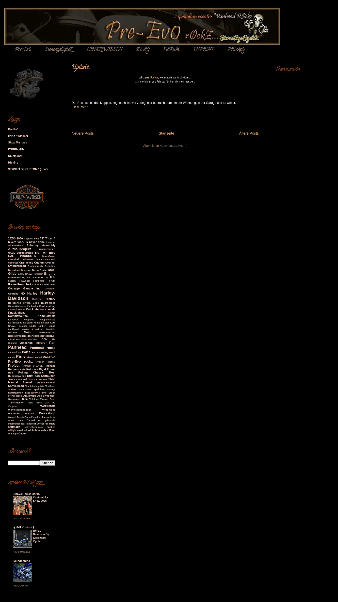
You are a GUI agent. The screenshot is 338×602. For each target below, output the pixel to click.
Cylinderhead (17, 265)
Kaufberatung (47, 306)
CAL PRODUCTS (22, 255)
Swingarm (14, 399)
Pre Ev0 (13, 129)
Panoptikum (14, 352)
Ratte (35, 369)
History (50, 298)
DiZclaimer (15, 155)
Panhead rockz (42, 348)
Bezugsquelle (25, 252)
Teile (25, 398)
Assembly (48, 245)
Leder (32, 325)
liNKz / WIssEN (18, 135)
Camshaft (14, 259)
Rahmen (13, 369)
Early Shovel (25, 273)
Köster (45, 322)
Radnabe (50, 365)
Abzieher (50, 242)
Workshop (47, 413)
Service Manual (17, 379)
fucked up (34, 420)
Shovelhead (16, 385)
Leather (23, 326)
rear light (26, 423)
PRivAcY (236, 50)
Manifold (50, 329)
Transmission (16, 402)
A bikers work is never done (31, 240)
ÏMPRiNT (203, 50)
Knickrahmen (35, 309)
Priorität (51, 362)
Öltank (22, 433)
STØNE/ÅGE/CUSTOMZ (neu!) (28, 169)
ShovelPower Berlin (26, 493)
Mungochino (21, 560)
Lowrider (37, 329)
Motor (28, 332)
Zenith (20, 417)
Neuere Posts (83, 133)
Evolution (38, 277)
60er (36, 238)
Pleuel (38, 357)
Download (14, 270)
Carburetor (27, 259)
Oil (53, 339)
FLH (52, 277)
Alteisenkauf (15, 245)
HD (23, 293)
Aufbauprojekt (19, 249)
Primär (40, 361)
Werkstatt (47, 406)
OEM (44, 339)
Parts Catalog (40, 352)
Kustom (28, 322)
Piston (30, 357)
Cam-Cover (48, 256)
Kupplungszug (47, 319)
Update (154, 77)
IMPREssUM (16, 149)
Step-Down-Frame (36, 392)
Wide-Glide (48, 409)
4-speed (28, 238)
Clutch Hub (49, 259)
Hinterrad (37, 299)
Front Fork (24, 284)
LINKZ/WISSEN (104, 50)
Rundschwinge (17, 376)
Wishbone (14, 413)
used (20, 430)
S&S (37, 376)
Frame (12, 284)
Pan (52, 343)
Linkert (42, 326)
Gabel (36, 284)
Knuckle (49, 309)
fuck (20, 420)
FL (47, 277)
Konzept (13, 319)
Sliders (12, 389)
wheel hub (30, 430)
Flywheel (24, 280)
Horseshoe (14, 302)
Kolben (51, 313)
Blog (52, 252)
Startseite (166, 133)
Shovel (27, 382)
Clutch (38, 259)
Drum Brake (39, 270)
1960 (20, 238)
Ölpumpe (13, 433)
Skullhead (50, 386)
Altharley (33, 245)
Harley (32, 293)
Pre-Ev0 (23, 50)
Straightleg (29, 395)
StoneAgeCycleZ (58, 50)
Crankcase (26, 262)
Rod (10, 372)
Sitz (42, 386)
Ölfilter (51, 430)
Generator (50, 288)
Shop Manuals (17, 142)
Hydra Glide (31, 302)
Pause (11, 357)
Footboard (38, 281)
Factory (12, 281)
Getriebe (13, 293)
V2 (53, 402)
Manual (12, 332)
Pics (20, 356)
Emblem (39, 274)
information (14, 423)
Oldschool (27, 342)
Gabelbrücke (47, 284)
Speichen (39, 389)
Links (52, 325)
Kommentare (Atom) (173, 146)
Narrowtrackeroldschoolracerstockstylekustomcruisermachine (31, 337)
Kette (11, 309)
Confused (13, 263)
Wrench (12, 417)
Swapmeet (49, 395)
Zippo (27, 417)
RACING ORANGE (32, 366)
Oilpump (12, 343)
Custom (39, 262)
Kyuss (37, 322)
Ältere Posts (249, 133)
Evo (29, 277)
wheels (42, 430)
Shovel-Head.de (46, 382)
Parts (26, 352)
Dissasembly (35, 266)
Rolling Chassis (31, 372)
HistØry (13, 162)
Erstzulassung (16, 277)
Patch (52, 352)
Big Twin (41, 252)
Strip (39, 396)
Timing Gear (47, 399)
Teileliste (34, 399)
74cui (48, 238)
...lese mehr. (80, 107)
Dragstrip (26, 270)
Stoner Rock (15, 396)
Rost (52, 372)
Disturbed (50, 266)
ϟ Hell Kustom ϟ (23, 527)
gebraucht (49, 420)
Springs (51, 389)
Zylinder (35, 417)
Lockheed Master (18, 329)
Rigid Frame (47, 369)
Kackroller (32, 306)
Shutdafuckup (32, 386)
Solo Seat (25, 389)
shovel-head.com (33, 427)
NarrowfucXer (47, 332)
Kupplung (29, 319)
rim (47, 423)
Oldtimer (41, 342)
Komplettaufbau (18, 315)
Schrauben (48, 375)
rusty (52, 423)
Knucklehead (16, 312)
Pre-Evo (49, 357)
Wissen (29, 413)
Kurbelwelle (15, 322)
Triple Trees (34, 402)
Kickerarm (19, 309)
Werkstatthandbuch (19, 409)
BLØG (142, 50)
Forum (51, 280)
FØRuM (171, 50)
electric (45, 417)
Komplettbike (46, 315)
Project (14, 365)
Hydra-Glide (48, 302)
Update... (81, 67)
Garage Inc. (32, 288)
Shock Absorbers (37, 379)
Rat (28, 369)
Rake (22, 369)
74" (42, 238)
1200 (11, 238)
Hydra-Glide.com (17, 306)
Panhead (17, 347)
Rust (30, 375)
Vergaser (13, 406)
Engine (49, 273)
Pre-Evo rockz (20, 361)
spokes (51, 427)
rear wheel (37, 423)
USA (47, 402)
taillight (12, 430)
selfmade (14, 426)
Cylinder (50, 262)
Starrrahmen (15, 392)
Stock (52, 392)
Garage (14, 288)
